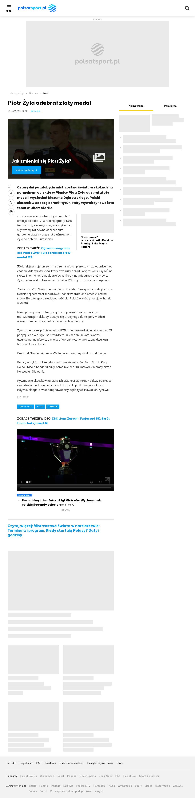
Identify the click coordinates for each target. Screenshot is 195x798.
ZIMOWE (53, 406)
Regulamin (25, 763)
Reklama (50, 763)
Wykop (11, 211)
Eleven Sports (88, 776)
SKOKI (40, 406)
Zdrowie (178, 786)
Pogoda (72, 776)
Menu (9, 11)
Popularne (170, 106)
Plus (117, 776)
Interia (32, 786)
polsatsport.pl (16, 93)
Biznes (148, 786)
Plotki (111, 786)
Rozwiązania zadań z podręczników (71, 791)
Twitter (11, 202)
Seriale (33, 791)
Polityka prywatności (100, 763)
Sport (61, 776)
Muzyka (99, 791)
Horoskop (99, 786)
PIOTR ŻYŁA (25, 406)
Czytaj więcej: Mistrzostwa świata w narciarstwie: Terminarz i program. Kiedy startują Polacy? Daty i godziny (54, 530)
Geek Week (105, 776)
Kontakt (11, 763)
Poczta (43, 786)
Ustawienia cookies (71, 763)
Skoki (45, 93)
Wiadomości (47, 776)
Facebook (11, 193)
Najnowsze (136, 106)
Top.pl (43, 791)
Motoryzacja (162, 786)
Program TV (83, 786)
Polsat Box (129, 776)
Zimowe (33, 93)
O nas (120, 763)
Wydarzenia (125, 786)
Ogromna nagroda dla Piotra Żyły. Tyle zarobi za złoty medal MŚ (43, 252)
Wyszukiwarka (187, 8)
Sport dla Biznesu (149, 776)
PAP (39, 763)
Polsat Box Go (28, 776)
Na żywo (68, 786)
